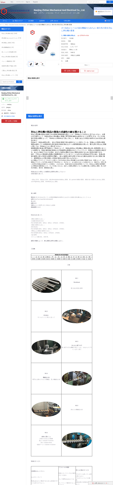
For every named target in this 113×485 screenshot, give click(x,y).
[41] (8, 47)
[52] (10, 56)
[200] (9, 33)
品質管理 (42, 20)
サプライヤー (20, 2)
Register (35, 2)
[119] (11, 38)
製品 (12, 2)
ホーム (5, 20)
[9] (9, 70)
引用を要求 (67, 20)
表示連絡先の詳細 (9, 116)
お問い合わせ (54, 20)
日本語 (107, 20)
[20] (9, 52)
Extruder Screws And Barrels (17, 24)
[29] (8, 61)
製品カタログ (17, 21)
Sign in (28, 2)
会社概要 (31, 20)
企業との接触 (11, 121)
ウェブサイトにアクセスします (9, 99)
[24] (9, 66)
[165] (8, 42)
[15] (10, 75)
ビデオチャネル (84, 35)
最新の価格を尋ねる (69, 35)
